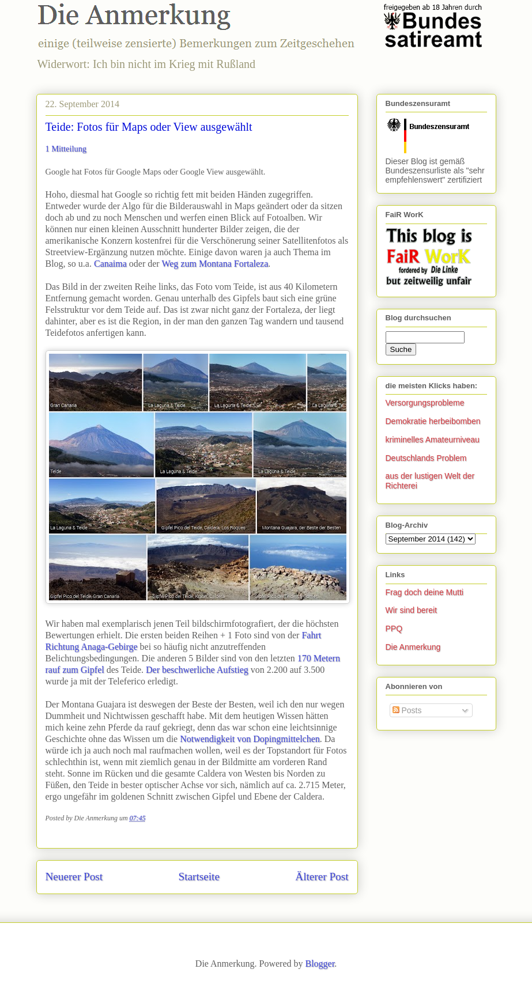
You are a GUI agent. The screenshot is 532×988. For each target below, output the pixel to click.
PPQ (394, 628)
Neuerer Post (74, 876)
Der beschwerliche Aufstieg (197, 670)
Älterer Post (321, 876)
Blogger (319, 963)
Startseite (199, 876)
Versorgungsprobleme (425, 402)
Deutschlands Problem (426, 458)
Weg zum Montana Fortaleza (214, 263)
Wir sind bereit (411, 610)
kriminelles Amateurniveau (433, 439)
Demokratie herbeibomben (433, 421)
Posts (407, 710)
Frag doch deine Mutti (424, 592)
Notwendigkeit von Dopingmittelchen (250, 739)
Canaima (110, 263)
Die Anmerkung (413, 647)
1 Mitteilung (66, 148)
